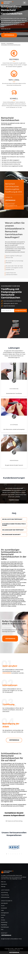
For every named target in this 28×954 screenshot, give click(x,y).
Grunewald (4, 908)
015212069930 (6, 673)
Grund (2, 905)
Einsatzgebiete (6, 900)
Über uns (3, 881)
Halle (2, 910)
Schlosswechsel (14, 388)
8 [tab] (21, 854)
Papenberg (4, 924)
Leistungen (5, 890)
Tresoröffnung (14, 460)
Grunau (3, 920)
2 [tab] (8, 854)
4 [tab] (13, 854)
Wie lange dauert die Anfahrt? (11, 534)
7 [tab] (19, 854)
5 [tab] (15, 854)
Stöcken (3, 915)
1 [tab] (6, 854)
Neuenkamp (4, 922)
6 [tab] (17, 854)
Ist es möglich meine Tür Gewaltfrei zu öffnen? (14, 524)
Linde (2, 917)
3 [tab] (11, 854)
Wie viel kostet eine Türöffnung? (12, 519)
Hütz (2, 929)
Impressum (4, 884)
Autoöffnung (14, 424)
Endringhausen (5, 912)
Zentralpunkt (4, 903)
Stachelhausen (5, 927)
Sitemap (3, 886)
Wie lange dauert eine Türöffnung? (13, 530)
